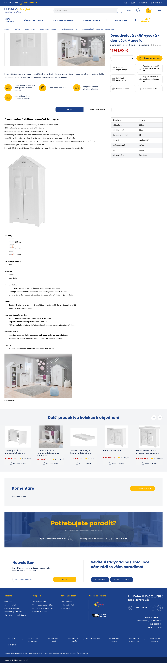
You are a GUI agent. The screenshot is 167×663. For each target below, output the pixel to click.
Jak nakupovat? (39, 601)
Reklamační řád (67, 605)
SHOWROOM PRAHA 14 (73, 639)
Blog (133, 3)
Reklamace (65, 608)
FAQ (125, 3)
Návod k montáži (39, 612)
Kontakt (143, 3)
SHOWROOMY (157, 3)
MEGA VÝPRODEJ (145, 20)
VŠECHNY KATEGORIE (33, 20)
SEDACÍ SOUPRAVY (9, 20)
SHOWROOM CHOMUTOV (134, 639)
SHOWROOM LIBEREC (114, 639)
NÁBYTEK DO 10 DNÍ (92, 20)
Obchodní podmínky (13, 612)
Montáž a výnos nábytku (42, 608)
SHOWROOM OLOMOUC (33, 639)
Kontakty (100, 579)
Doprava (8, 601)
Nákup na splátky (11, 608)
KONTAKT (12, 645)
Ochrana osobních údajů (15, 615)
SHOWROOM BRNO (93, 638)
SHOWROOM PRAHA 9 (53, 639)
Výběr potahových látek (42, 605)
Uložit (64, 579)
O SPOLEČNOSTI (12, 638)
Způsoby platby (11, 605)
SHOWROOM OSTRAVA (154, 639)
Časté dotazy (66, 601)
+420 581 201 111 (30, 3)
